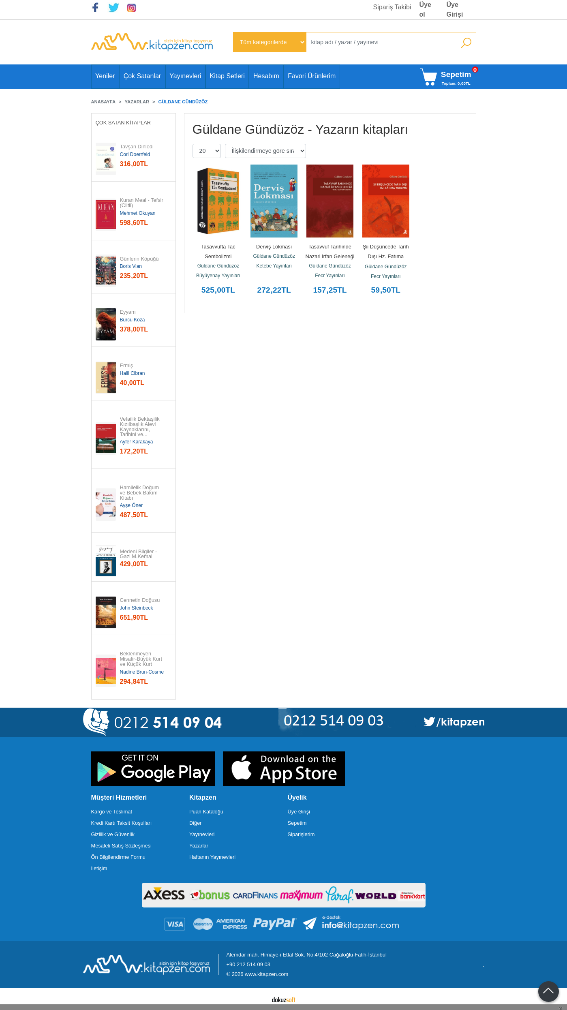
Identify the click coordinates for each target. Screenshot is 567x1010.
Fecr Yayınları (330, 275)
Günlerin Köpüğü (139, 259)
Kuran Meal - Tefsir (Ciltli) (142, 203)
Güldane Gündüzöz (218, 266)
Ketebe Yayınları (274, 266)
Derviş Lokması (274, 247)
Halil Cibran (132, 373)
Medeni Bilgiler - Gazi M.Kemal (139, 554)
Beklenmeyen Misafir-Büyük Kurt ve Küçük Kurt (142, 659)
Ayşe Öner (131, 505)
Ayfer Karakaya (136, 442)
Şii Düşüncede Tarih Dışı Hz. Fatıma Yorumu (386, 256)
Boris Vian (131, 266)
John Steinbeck (136, 608)
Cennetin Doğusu (140, 600)
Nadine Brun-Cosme (142, 672)
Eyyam (128, 312)
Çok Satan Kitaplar (123, 123)
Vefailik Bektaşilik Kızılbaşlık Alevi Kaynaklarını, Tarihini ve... (140, 427)
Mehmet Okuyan (138, 213)
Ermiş (126, 365)
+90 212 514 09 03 (248, 964)
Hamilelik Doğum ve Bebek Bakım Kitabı (140, 493)
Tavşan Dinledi (137, 147)
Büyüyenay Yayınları (218, 275)
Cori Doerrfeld (135, 154)
